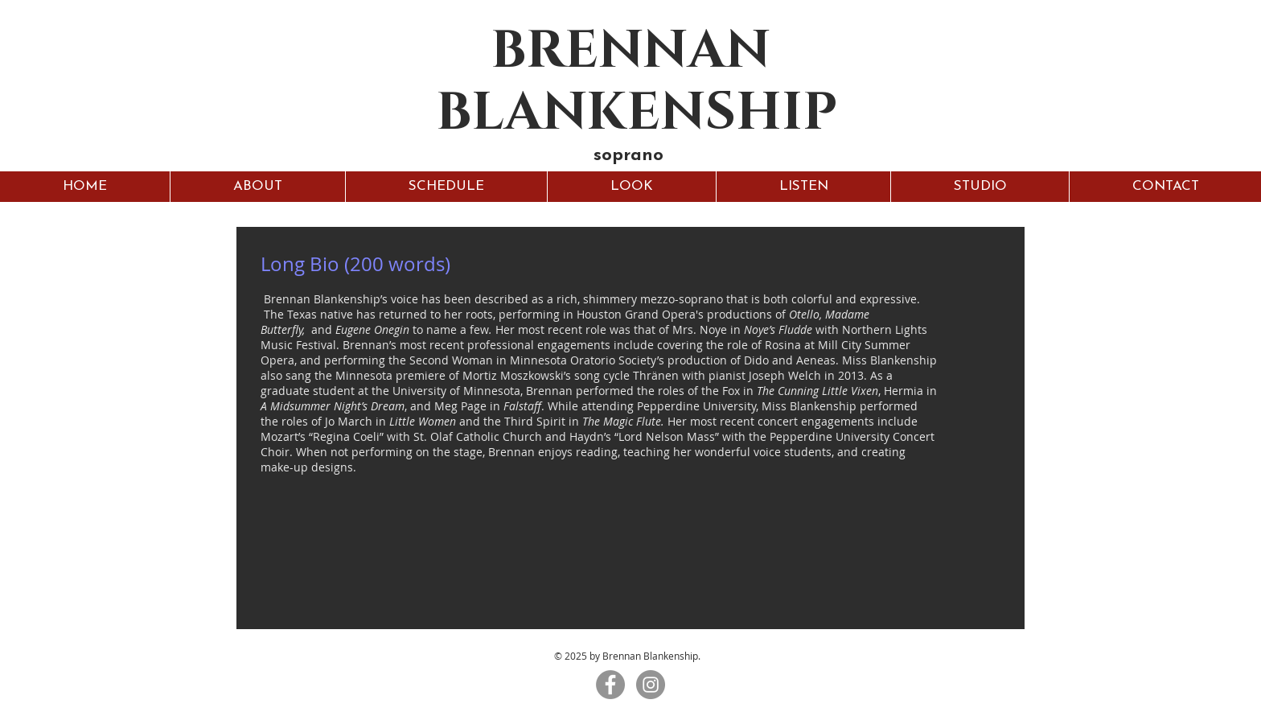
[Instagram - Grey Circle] (650, 684)
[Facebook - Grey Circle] (610, 684)
